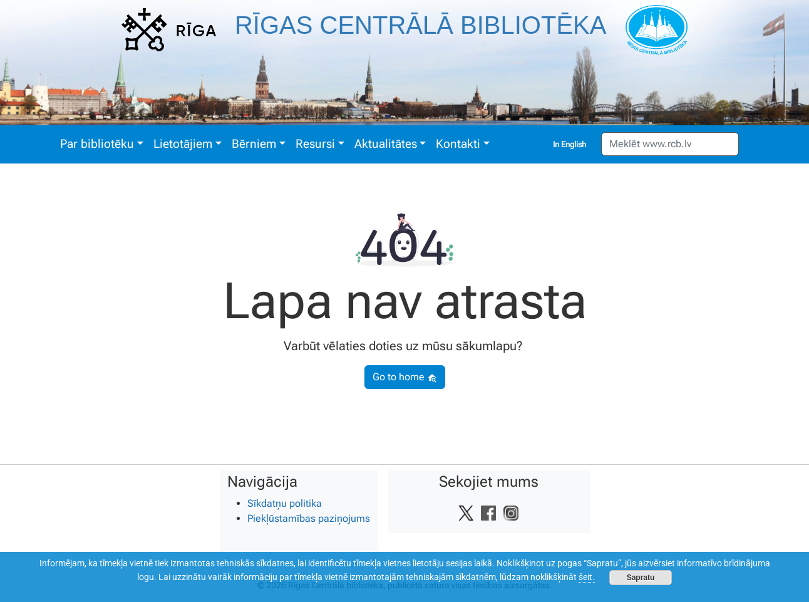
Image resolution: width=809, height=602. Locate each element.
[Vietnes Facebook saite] (488, 513)
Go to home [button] (405, 377)
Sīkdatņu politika (284, 503)
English (573, 144)
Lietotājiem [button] (182, 144)
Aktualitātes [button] (385, 144)
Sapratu (641, 577)
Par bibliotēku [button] (97, 144)
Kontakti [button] (458, 144)
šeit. (587, 577)
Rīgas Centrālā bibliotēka (421, 25)
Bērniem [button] (254, 144)
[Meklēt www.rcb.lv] (670, 144)
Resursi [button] (315, 144)
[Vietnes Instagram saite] (510, 513)
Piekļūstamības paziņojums (308, 518)
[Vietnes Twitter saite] (465, 513)
